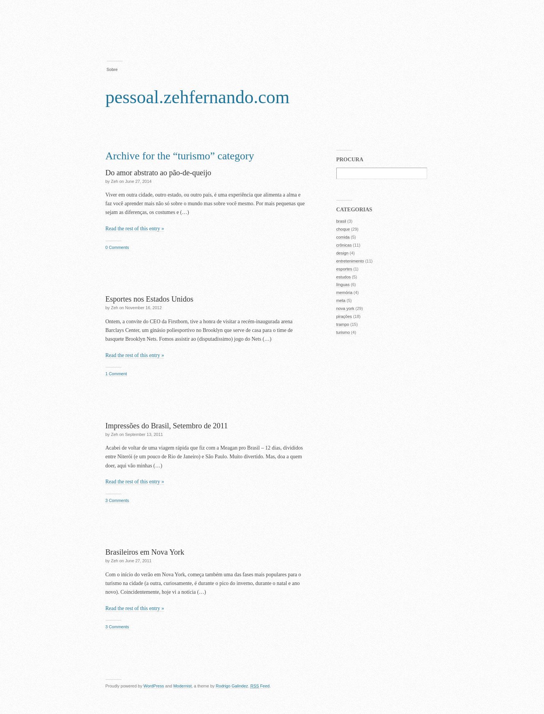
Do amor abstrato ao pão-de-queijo (158, 172)
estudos (343, 277)
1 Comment (116, 373)
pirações (344, 316)
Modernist (182, 686)
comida (343, 237)
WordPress (153, 686)
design (342, 253)
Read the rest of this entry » (135, 228)
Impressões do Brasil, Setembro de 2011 (167, 425)
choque (343, 229)
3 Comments (117, 500)
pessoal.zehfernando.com (198, 97)
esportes (344, 269)
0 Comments (117, 247)
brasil (341, 221)
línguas (343, 284)
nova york (345, 308)
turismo (343, 332)
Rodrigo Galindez (232, 686)
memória (344, 292)
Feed (260, 686)
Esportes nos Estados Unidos (150, 299)
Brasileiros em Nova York (145, 552)
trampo (342, 324)
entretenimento (350, 261)
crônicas (344, 245)
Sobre (112, 69)
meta (340, 300)
